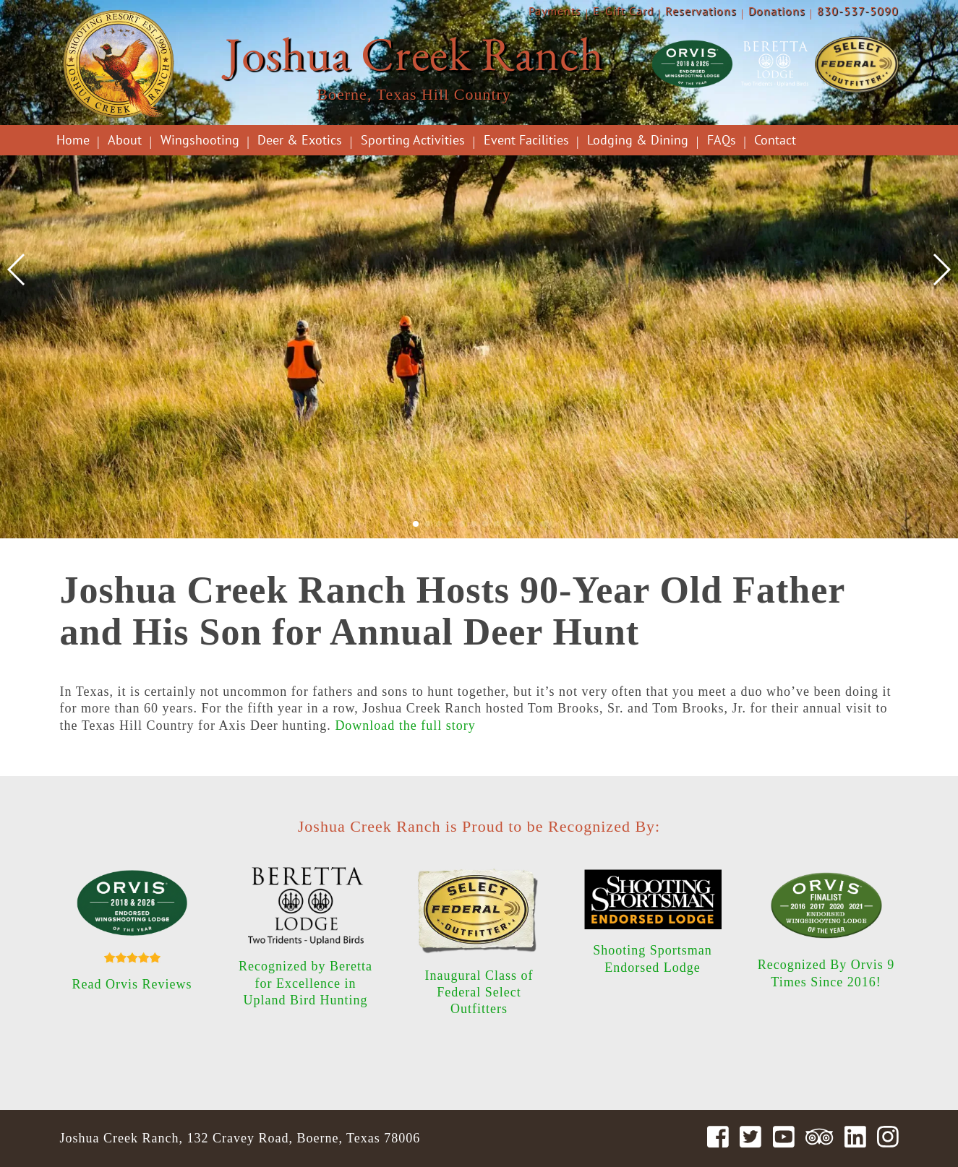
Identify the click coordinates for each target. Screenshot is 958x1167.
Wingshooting (200, 140)
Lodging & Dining (637, 140)
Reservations (701, 11)
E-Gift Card (623, 11)
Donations (776, 11)
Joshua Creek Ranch (414, 53)
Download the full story (405, 725)
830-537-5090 (858, 11)
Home (73, 140)
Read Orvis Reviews (132, 984)
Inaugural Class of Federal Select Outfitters (479, 992)
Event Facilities (526, 140)
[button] (416, 524)
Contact (775, 140)
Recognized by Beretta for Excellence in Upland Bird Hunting (305, 983)
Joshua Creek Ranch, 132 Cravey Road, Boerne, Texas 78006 (240, 1138)
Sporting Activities (413, 140)
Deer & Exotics (299, 140)
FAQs (721, 140)
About (125, 140)
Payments (555, 11)
